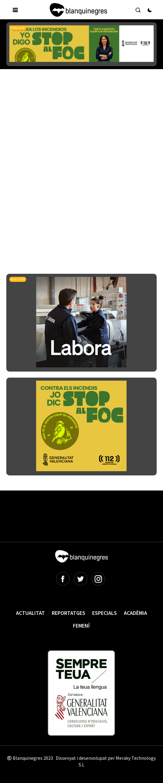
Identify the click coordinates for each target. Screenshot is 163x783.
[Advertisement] (84, 126)
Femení (81, 625)
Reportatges (68, 612)
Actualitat (30, 612)
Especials (104, 612)
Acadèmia (135, 612)
